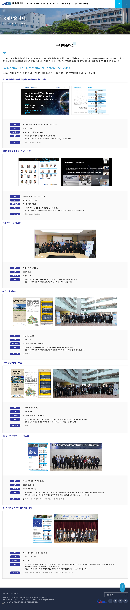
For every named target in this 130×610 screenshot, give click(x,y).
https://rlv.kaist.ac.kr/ (33, 142)
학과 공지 (74, 4)
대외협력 (52, 4)
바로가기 (28, 354)
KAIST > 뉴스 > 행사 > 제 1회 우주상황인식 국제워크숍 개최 (44, 499)
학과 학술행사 (65, 4)
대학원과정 (44, 4)
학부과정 (36, 4)
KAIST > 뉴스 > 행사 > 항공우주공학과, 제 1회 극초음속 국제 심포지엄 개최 (49, 573)
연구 (58, 4)
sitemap (111, 3)
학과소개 (29, 4)
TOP (122, 589)
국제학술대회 (21, 23)
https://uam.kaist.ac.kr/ (33, 214)
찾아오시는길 (14, 593)
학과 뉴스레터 (83, 4)
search (126, 4)
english (118, 4)
